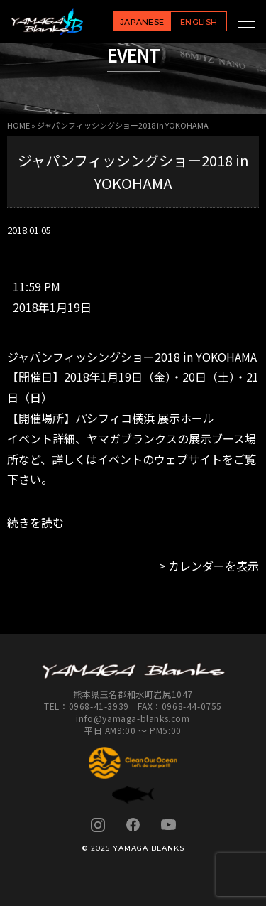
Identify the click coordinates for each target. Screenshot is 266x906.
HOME (18, 125)
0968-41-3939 (99, 706)
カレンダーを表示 (213, 565)
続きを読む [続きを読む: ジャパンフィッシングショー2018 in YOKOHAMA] (35, 522)
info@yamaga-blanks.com (132, 718)
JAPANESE (142, 22)
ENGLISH (198, 22)
